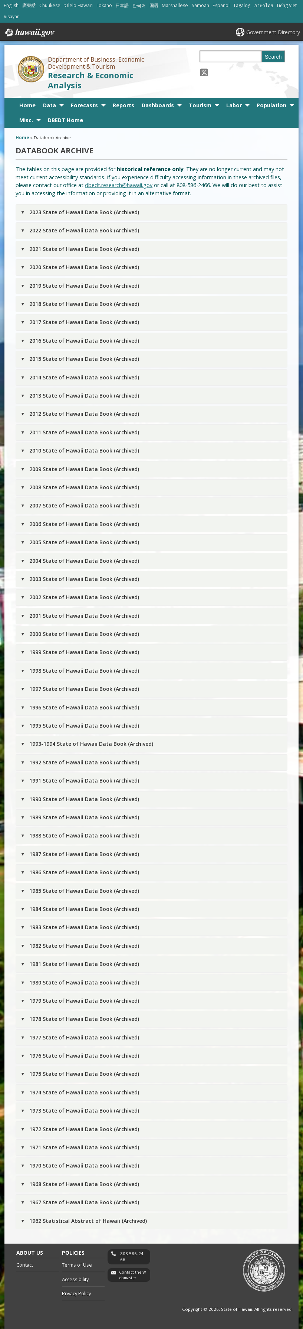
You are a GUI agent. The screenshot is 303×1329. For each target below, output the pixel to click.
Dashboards (158, 105)
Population (271, 105)
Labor (234, 105)
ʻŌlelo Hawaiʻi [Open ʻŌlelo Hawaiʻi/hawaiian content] (78, 5)
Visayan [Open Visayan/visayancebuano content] (12, 16)
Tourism (200, 105)
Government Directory (273, 32)
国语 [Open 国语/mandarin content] (153, 5)
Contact (24, 1264)
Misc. (26, 120)
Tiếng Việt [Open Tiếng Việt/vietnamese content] (286, 5)
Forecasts (84, 105)
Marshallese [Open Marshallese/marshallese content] (175, 5)
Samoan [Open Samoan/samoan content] (200, 5)
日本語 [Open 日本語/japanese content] (122, 5)
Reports (123, 105)
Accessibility (75, 1279)
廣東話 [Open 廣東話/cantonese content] (29, 5)
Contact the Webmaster (132, 1275)
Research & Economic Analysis (91, 80)
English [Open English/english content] (11, 5)
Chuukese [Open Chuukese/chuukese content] (49, 5)
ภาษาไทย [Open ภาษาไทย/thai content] (263, 5)
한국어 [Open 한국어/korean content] (139, 5)
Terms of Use (77, 1264)
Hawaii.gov (29, 32)
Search (273, 57)
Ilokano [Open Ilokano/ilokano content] (104, 5)
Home (27, 105)
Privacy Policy (76, 1293)
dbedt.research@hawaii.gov (118, 185)
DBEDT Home (65, 120)
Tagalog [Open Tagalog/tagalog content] (241, 5)
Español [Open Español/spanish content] (221, 5)
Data (49, 105)
